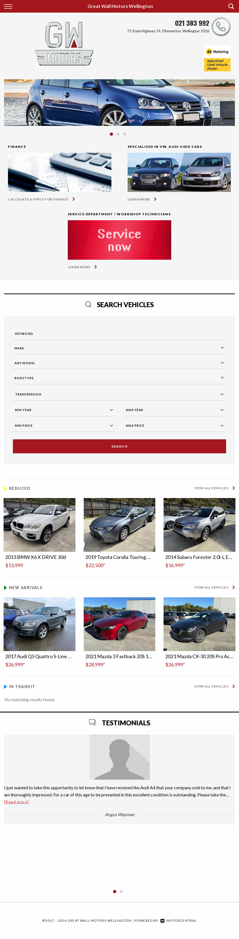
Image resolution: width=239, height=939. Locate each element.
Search (119, 446)
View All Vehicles (211, 488)
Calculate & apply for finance (38, 199)
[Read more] (16, 801)
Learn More (139, 199)
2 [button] (118, 136)
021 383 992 (192, 23)
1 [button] (111, 136)
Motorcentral (178, 920)
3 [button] (124, 136)
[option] (119, 102)
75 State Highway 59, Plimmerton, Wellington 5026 (168, 31)
